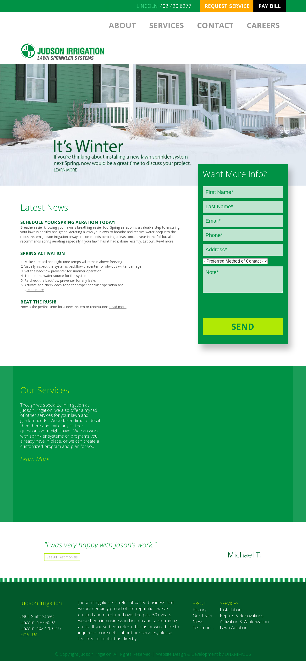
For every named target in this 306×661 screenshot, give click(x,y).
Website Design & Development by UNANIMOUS (203, 654)
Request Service (227, 6)
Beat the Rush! (38, 302)
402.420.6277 (175, 6)
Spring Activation (42, 253)
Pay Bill (269, 6)
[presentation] (234, 303)
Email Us (28, 634)
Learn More (34, 459)
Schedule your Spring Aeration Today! (67, 222)
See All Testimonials (62, 557)
